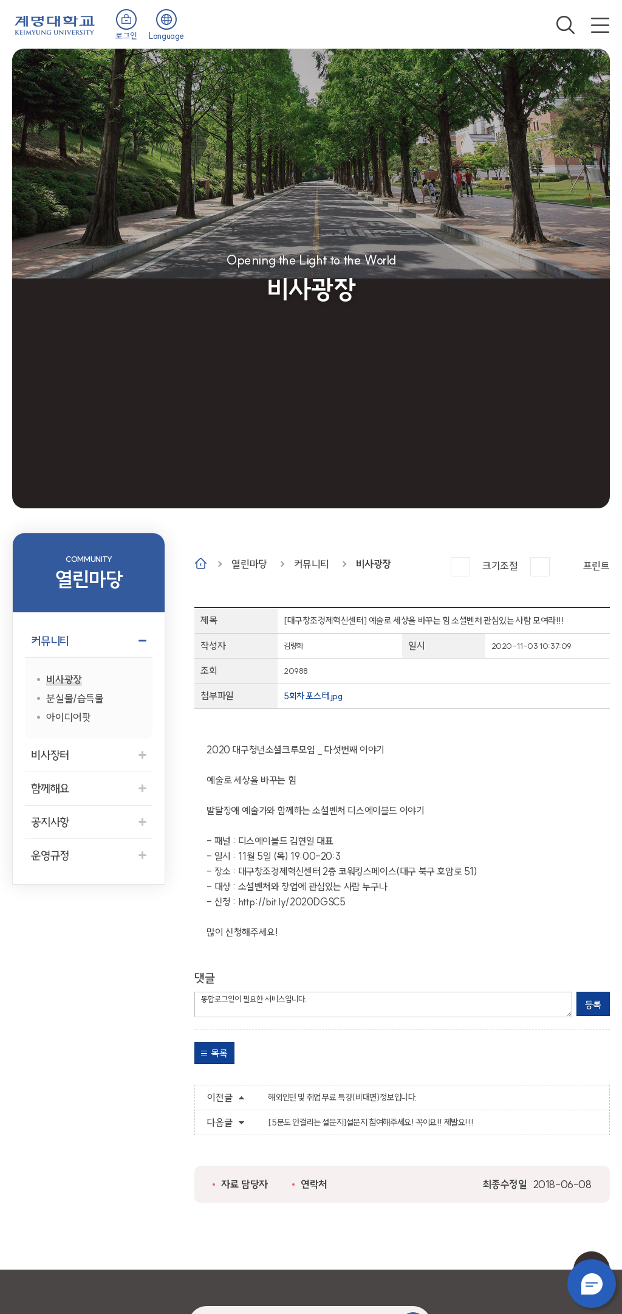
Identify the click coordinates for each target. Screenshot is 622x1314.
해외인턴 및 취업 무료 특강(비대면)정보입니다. (342, 1097)
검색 (565, 25)
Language (166, 35)
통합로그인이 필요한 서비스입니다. (383, 1004)
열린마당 (249, 564)
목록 (219, 1053)
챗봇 (591, 1283)
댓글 (204, 978)
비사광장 (373, 564)
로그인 (126, 35)
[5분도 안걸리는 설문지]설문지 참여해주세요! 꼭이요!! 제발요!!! (370, 1122)
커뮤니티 (311, 564)
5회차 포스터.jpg (313, 696)
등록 (593, 1004)
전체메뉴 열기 (600, 25)
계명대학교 (54, 24)
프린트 (596, 565)
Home (200, 563)
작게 (540, 566)
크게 (460, 566)
